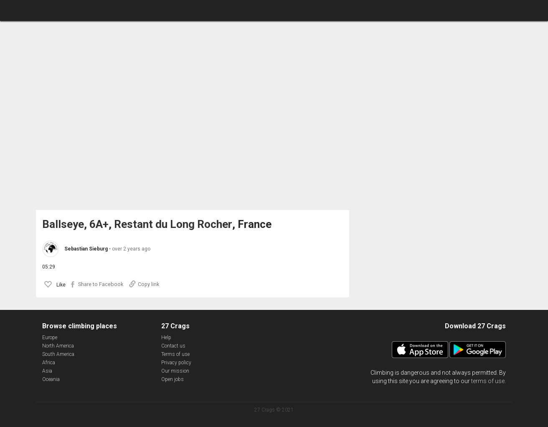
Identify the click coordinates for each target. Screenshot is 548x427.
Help (166, 337)
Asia (47, 371)
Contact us (173, 346)
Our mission (175, 371)
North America (58, 346)
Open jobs (172, 379)
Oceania (51, 379)
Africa (48, 363)
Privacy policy (176, 363)
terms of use (488, 381)
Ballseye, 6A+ (75, 224)
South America (58, 354)
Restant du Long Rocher (173, 224)
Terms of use (175, 354)
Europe (49, 337)
